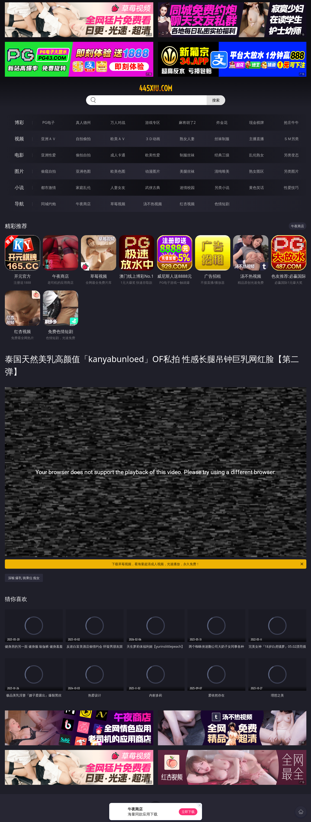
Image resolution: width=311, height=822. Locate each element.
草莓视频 (117, 203)
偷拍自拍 (83, 155)
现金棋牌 (256, 122)
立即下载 (188, 811)
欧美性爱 (152, 155)
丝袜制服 (222, 138)
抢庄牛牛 (291, 122)
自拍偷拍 (83, 138)
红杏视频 (187, 203)
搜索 (216, 100)
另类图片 (291, 171)
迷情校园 (187, 187)
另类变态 (291, 155)
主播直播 (256, 138)
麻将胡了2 (187, 122)
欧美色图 (117, 171)
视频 (19, 138)
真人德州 (83, 122)
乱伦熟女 (256, 155)
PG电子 (48, 122)
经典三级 (222, 155)
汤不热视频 (152, 203)
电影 (19, 155)
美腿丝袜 (187, 171)
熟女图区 (256, 171)
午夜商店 (83, 203)
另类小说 (222, 187)
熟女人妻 (187, 138)
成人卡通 (117, 155)
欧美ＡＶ (117, 138)
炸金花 (222, 122)
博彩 (19, 122)
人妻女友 (117, 187)
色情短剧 (222, 203)
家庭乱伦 (83, 187)
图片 (19, 171)
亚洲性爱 (48, 155)
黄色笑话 (256, 187)
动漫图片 (152, 171)
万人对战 (117, 122)
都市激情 (48, 187)
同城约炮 (48, 203)
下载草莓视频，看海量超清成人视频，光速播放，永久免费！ (208, 564)
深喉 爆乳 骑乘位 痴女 (24, 578)
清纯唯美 (222, 171)
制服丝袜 (187, 155)
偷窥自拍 (48, 171)
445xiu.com (155, 88)
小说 (19, 187)
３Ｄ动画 (152, 138)
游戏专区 (152, 122)
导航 (19, 204)
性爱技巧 (291, 187)
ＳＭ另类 (291, 138)
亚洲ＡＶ (48, 138)
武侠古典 (152, 187)
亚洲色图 (83, 171)
